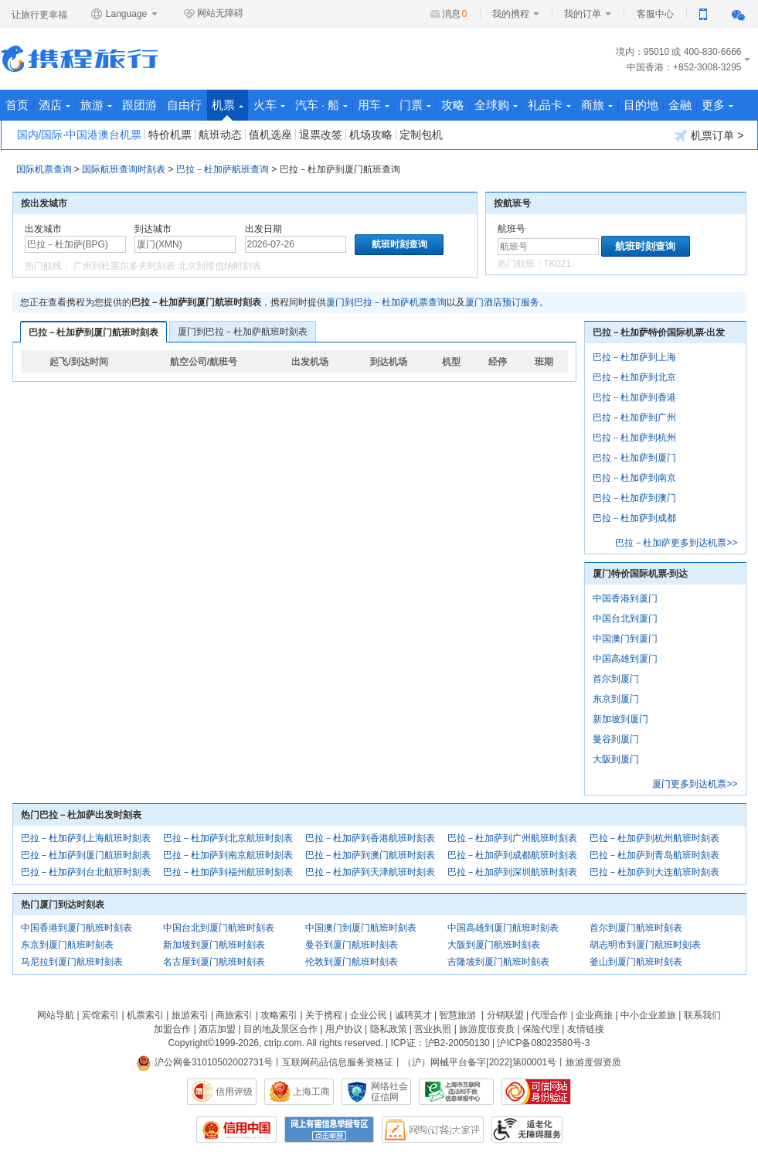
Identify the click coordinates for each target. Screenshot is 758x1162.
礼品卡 (549, 104)
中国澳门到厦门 (625, 638)
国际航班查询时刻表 (123, 169)
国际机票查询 (44, 169)
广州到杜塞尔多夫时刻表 (124, 266)
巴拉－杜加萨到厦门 (634, 457)
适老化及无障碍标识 (527, 1129)
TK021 (557, 263)
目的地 (641, 104)
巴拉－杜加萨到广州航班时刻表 (512, 838)
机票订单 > (709, 135)
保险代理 (540, 1029)
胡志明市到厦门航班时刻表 (645, 944)
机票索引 (145, 1015)
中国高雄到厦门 (625, 658)
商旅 (597, 104)
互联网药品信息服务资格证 (337, 1062)
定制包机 (421, 134)
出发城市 (43, 228)
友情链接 (585, 1029)
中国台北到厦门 (625, 618)
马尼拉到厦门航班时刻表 (72, 961)
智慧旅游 (457, 1015)
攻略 (452, 104)
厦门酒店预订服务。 (507, 302)
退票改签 (320, 134)
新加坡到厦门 (620, 719)
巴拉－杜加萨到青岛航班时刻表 (654, 855)
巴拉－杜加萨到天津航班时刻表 (370, 872)
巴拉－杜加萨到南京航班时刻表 (228, 855)
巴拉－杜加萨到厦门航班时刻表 (93, 332)
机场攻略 (371, 134)
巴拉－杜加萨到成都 (634, 518)
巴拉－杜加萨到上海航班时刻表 (86, 838)
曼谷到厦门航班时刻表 (351, 944)
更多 (717, 104)
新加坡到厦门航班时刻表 (214, 944)
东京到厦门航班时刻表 (67, 944)
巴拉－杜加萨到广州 (634, 417)
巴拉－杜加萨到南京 (634, 477)
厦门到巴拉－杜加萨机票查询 (386, 302)
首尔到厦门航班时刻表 (636, 927)
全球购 (496, 104)
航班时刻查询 (645, 246)
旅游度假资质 (487, 1029)
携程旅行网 (79, 59)
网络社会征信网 (389, 1091)
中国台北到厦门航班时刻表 (218, 927)
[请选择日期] (295, 244)
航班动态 (220, 134)
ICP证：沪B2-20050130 (440, 1043)
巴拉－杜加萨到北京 (634, 377)
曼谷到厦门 (616, 739)
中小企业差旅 (648, 1015)
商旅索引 (234, 1015)
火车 (269, 104)
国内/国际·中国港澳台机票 (79, 134)
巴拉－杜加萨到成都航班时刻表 (512, 855)
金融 (680, 104)
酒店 (54, 104)
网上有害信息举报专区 (329, 1129)
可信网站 (536, 1092)
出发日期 (263, 228)
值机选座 (270, 134)
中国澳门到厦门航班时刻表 (360, 927)
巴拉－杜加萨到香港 (634, 397)
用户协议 (343, 1029)
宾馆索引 (100, 1015)
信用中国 (236, 1129)
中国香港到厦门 (625, 598)
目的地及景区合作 (280, 1029)
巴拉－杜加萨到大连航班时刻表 (654, 872)
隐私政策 (388, 1029)
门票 (415, 104)
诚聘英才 (413, 1015)
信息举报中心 (456, 1092)
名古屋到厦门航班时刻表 (214, 961)
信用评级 (234, 1091)
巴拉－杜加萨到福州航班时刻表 (228, 872)
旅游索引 (190, 1015)
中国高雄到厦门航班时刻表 (503, 927)
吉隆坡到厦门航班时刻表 (498, 961)
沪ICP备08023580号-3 (543, 1043)
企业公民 (368, 1015)
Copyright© (191, 1043)
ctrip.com (283, 1043)
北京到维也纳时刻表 (219, 266)
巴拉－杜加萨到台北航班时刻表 (86, 872)
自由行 (184, 104)
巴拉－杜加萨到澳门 (634, 497)
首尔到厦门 (616, 678)
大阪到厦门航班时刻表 (493, 944)
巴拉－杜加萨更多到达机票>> (676, 542)
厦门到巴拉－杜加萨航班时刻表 (243, 331)
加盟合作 (172, 1029)
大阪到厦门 (616, 759)
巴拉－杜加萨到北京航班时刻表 (228, 838)
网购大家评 (433, 1129)
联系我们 (702, 1015)
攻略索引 (278, 1015)
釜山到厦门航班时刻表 (636, 961)
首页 (17, 104)
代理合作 (549, 1015)
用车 (373, 104)
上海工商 (311, 1091)
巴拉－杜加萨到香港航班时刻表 (370, 838)
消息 (454, 14)
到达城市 (153, 228)
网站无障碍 (213, 14)
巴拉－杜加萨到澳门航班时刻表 (370, 855)
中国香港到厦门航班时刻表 (76, 927)
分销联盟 (505, 1015)
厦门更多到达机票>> (694, 784)
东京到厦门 (616, 698)
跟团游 (139, 104)
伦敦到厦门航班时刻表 (351, 961)
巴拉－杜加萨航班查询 (222, 169)
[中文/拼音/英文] (75, 244)
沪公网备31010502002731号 (205, 1062)
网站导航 (55, 1015)
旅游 (96, 104)
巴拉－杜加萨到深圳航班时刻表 (512, 872)
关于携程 (323, 1015)
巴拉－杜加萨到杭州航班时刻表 (654, 838)
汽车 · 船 (321, 104)
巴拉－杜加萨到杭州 (634, 437)
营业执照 (432, 1029)
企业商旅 (594, 1015)
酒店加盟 (217, 1029)
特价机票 (170, 134)
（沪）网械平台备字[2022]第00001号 (479, 1062)
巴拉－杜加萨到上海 (634, 357)
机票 (227, 109)
